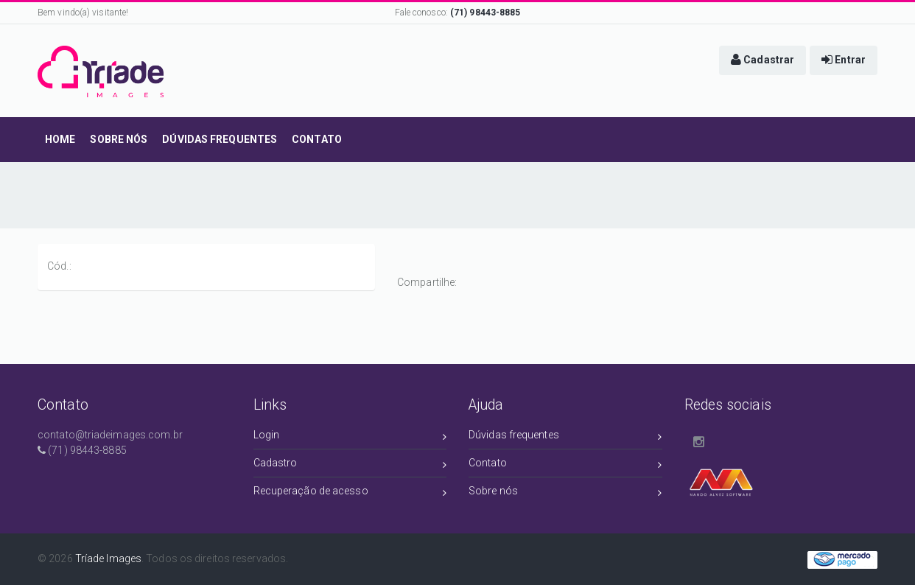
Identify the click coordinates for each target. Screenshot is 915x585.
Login (350, 437)
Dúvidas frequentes (565, 437)
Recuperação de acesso (350, 493)
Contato (565, 465)
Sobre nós (565, 493)
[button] (762, 60)
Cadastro (350, 465)
